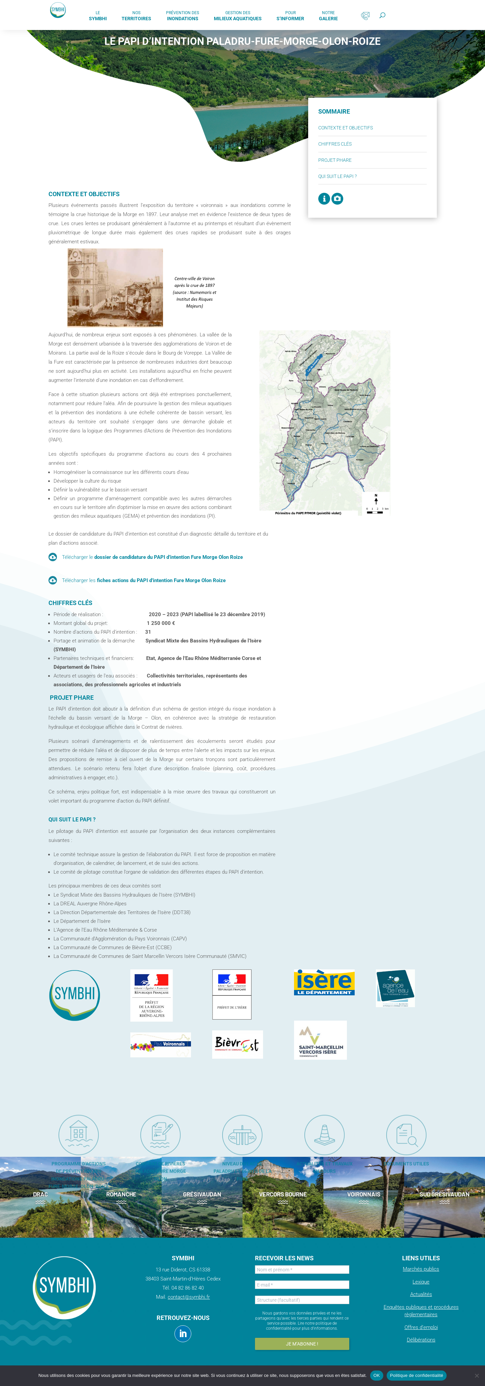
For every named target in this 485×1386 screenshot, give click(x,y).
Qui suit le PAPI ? (361, 176)
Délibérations (421, 1340)
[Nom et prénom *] (302, 1269)
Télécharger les (144, 580)
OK (377, 1375)
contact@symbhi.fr (189, 1297)
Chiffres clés (359, 144)
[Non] (476, 1375)
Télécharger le (152, 557)
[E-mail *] (302, 1284)
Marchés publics (421, 1269)
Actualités (421, 1294)
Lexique (421, 1282)
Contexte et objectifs (369, 127)
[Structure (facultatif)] (302, 1300)
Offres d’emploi (421, 1327)
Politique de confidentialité (416, 1375)
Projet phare (359, 160)
